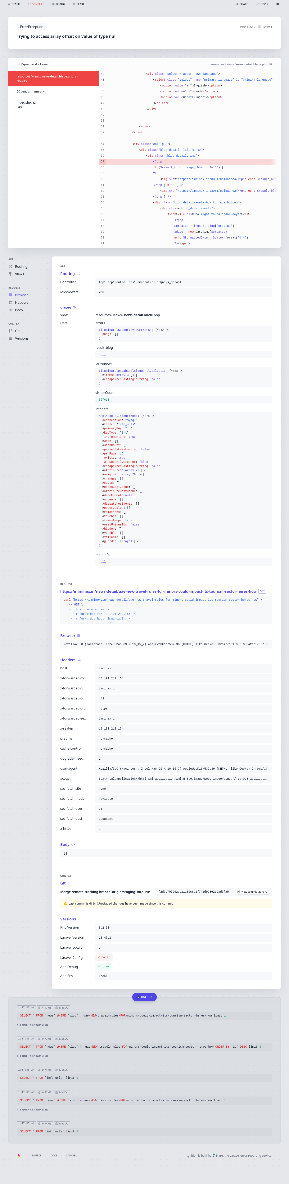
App (11, 259)
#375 (149, 416)
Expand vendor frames (33, 64)
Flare (217, 1155)
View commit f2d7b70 (252, 891)
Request (14, 287)
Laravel (71, 1155)
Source (36, 1155)
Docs (53, 1155)
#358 (177, 371)
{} (134, 334)
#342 (163, 330)
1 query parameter (32, 1024)
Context (14, 323)
